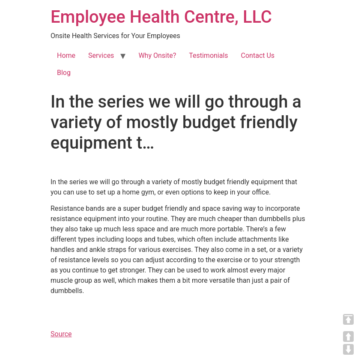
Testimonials (208, 55)
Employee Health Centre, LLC (161, 17)
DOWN (348, 349)
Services (101, 55)
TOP (348, 319)
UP (348, 336)
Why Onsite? (157, 55)
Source (61, 334)
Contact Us (258, 55)
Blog (64, 73)
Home (66, 55)
